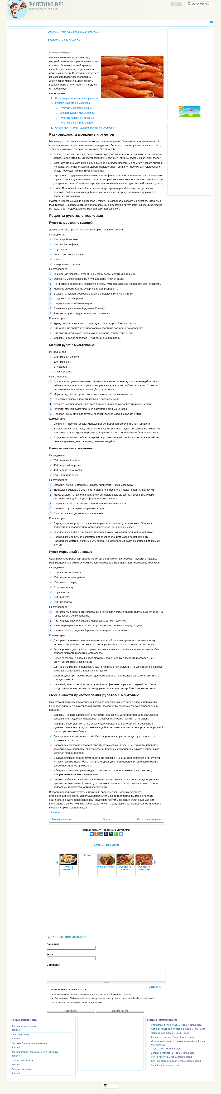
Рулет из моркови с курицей (76, 107)
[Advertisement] (106, 907)
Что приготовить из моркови (79, 31)
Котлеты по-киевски (22, 1060)
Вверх (105, 819)
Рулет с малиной (68, 868)
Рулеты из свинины (125, 868)
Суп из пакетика (159, 1056)
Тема (50, 954)
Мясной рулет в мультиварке (77, 112)
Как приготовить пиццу (24, 1026)
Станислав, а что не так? (164, 1025)
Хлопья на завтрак (161, 1037)
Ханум (87, 855)
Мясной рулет (106, 866)
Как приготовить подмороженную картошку (35, 1052)
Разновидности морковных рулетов (76, 98)
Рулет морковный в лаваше (76, 122)
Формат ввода (59, 989)
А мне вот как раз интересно (166, 1028)
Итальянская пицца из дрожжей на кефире (174, 1041)
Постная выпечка (21, 1034)
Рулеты (55, 812)
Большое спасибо (161, 1053)
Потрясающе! (158, 1033)
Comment (53, 964)
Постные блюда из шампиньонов (29, 1043)
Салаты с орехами (22, 1069)
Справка (153, 987)
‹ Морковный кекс (61, 819)
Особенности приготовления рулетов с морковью (84, 127)
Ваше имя (53, 944)
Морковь (52, 31)
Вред (154, 1065)
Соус (153, 1048)
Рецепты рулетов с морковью (72, 102)
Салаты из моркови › (149, 819)
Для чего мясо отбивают (164, 1061)
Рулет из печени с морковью (77, 117)
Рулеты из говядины (144, 868)
